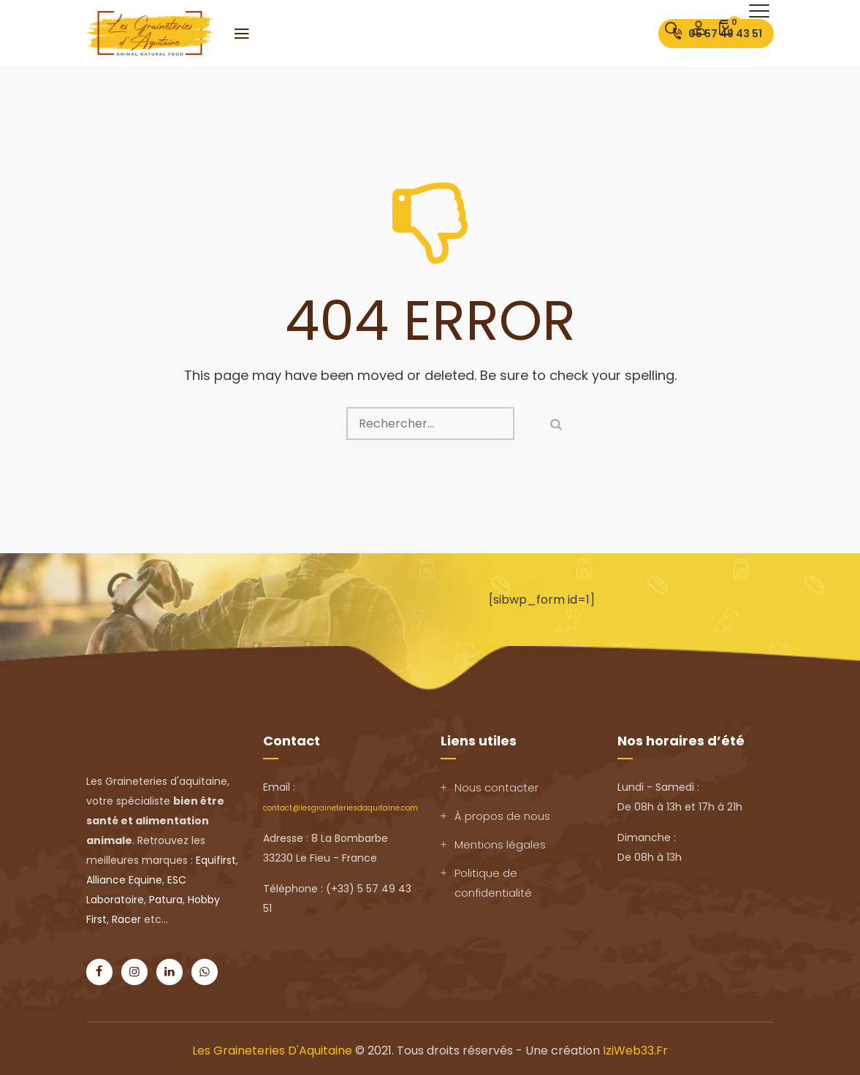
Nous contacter (496, 787)
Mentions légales (500, 844)
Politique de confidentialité (493, 882)
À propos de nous (502, 816)
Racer (126, 919)
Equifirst (216, 860)
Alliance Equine (124, 880)
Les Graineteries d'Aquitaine (272, 1050)
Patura (166, 899)
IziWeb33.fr (635, 1050)
